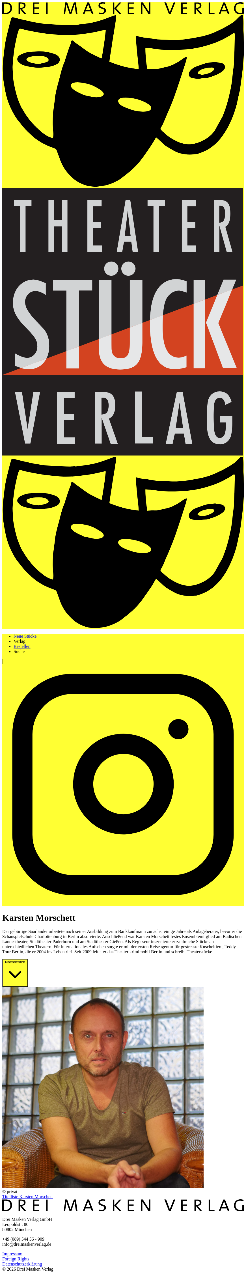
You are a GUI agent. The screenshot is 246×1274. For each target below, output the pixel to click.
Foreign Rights (15, 1258)
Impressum (12, 1253)
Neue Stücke (25, 636)
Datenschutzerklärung (22, 1264)
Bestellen (22, 646)
